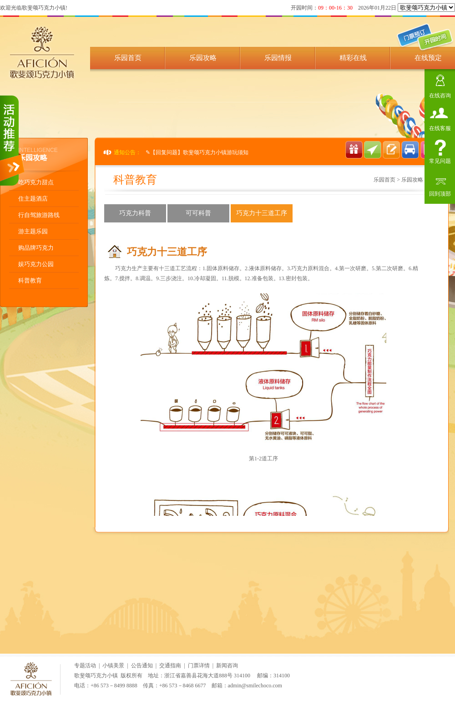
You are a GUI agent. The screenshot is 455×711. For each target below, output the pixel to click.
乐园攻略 (203, 57)
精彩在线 (353, 57)
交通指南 (170, 665)
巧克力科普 (135, 213)
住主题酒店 (33, 198)
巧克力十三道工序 (261, 213)
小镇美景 (113, 665)
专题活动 (85, 665)
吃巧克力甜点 (36, 182)
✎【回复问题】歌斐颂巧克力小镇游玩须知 (197, 152)
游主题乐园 (33, 231)
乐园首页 (128, 57)
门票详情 (199, 665)
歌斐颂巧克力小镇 (96, 675)
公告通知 (142, 665)
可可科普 (198, 213)
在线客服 (440, 127)
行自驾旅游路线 (39, 215)
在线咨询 (440, 94)
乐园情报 (278, 57)
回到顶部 (440, 193)
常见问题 (440, 160)
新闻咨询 (227, 665)
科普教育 (30, 280)
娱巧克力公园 (36, 264)
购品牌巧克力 (36, 247)
